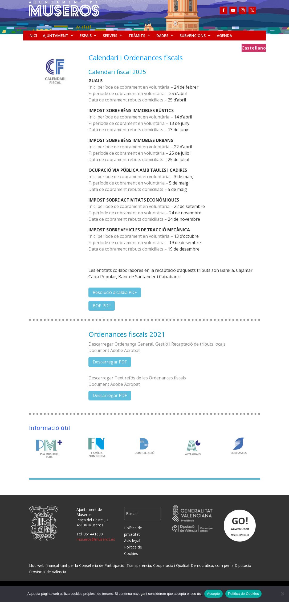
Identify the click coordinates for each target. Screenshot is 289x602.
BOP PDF (102, 306)
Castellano (254, 48)
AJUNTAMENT (55, 35)
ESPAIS (86, 35)
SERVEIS (110, 35)
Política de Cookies (243, 594)
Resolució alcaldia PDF (115, 292)
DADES (162, 35)
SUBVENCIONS (193, 35)
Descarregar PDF (110, 362)
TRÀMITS (136, 35)
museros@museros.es (95, 539)
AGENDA (224, 35)
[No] (282, 593)
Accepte (213, 594)
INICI (33, 35)
